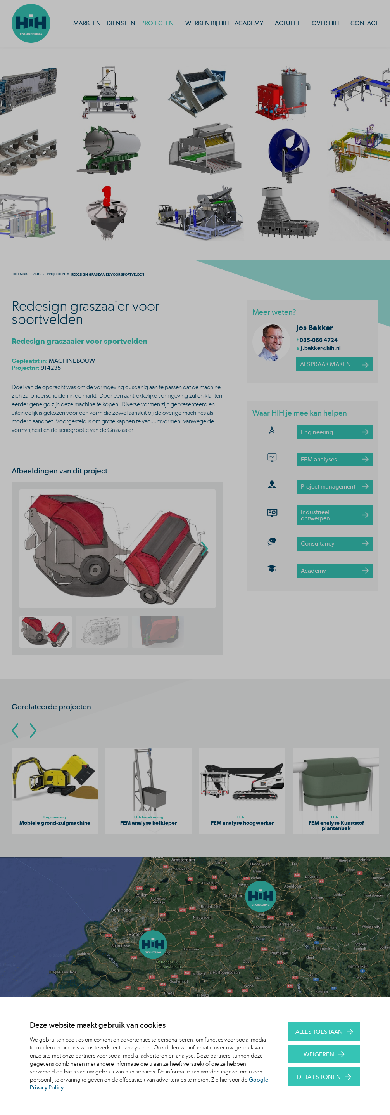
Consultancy (318, 543)
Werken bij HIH (207, 23)
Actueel (287, 23)
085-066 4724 (319, 340)
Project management (328, 486)
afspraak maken (325, 364)
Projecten (157, 23)
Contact (364, 23)
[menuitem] (26, 274)
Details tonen (319, 1076)
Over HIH (325, 23)
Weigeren (319, 1054)
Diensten (121, 23)
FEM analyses (319, 459)
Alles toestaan (319, 1031)
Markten (87, 23)
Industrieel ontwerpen (315, 515)
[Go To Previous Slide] (15, 730)
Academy (249, 23)
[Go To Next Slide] (33, 730)
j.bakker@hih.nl (321, 348)
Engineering (317, 432)
